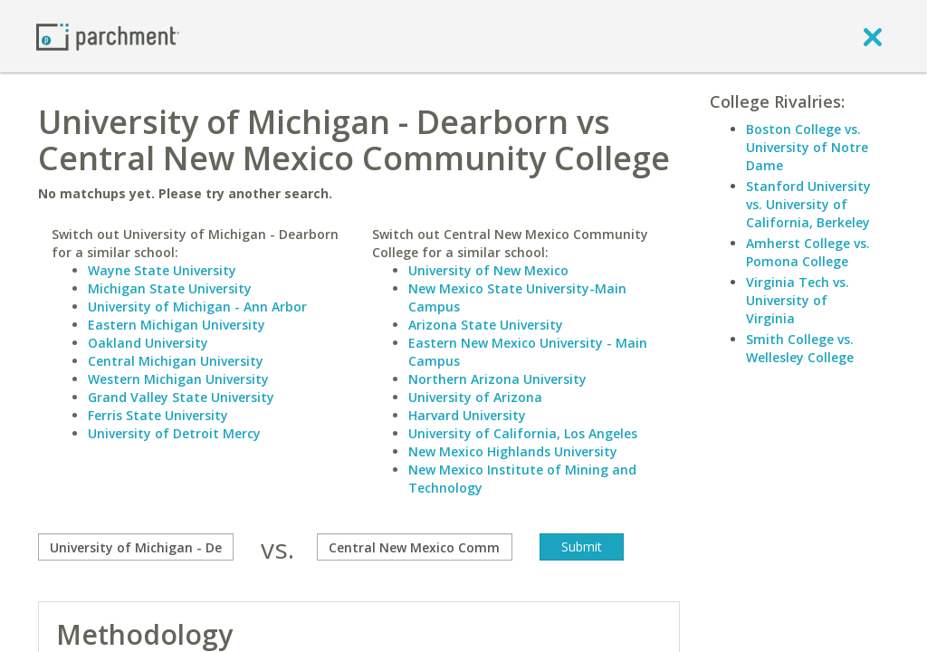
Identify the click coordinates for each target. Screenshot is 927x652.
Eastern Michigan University (176, 324)
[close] (873, 36)
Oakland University (148, 342)
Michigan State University (170, 288)
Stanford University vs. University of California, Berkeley (808, 204)
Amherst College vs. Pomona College (808, 252)
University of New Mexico (488, 270)
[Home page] (107, 35)
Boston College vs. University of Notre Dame (807, 147)
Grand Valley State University (181, 397)
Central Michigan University (175, 360)
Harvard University (467, 415)
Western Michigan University (178, 379)
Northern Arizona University (497, 379)
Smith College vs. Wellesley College (800, 348)
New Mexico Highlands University (512, 451)
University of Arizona (475, 397)
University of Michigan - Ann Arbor (197, 306)
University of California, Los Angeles (522, 433)
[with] (414, 547)
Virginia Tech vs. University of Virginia (797, 300)
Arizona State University (485, 324)
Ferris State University (158, 415)
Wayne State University (162, 270)
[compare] (136, 547)
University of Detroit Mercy (174, 433)
